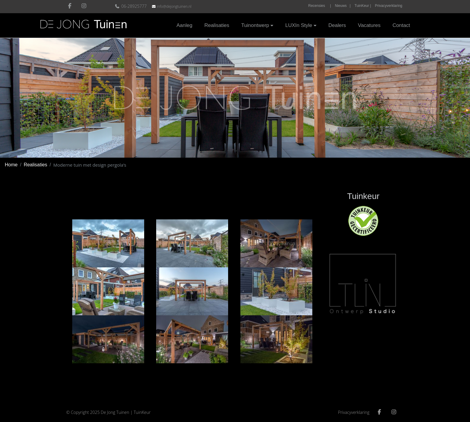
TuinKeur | (363, 6)
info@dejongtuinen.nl (174, 6)
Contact (401, 25)
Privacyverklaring (388, 6)
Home (11, 164)
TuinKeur (142, 412)
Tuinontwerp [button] (255, 25)
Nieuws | (342, 6)
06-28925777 (131, 6)
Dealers (337, 25)
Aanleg (184, 25)
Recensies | (319, 6)
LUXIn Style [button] (298, 25)
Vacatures (369, 25)
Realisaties (216, 25)
